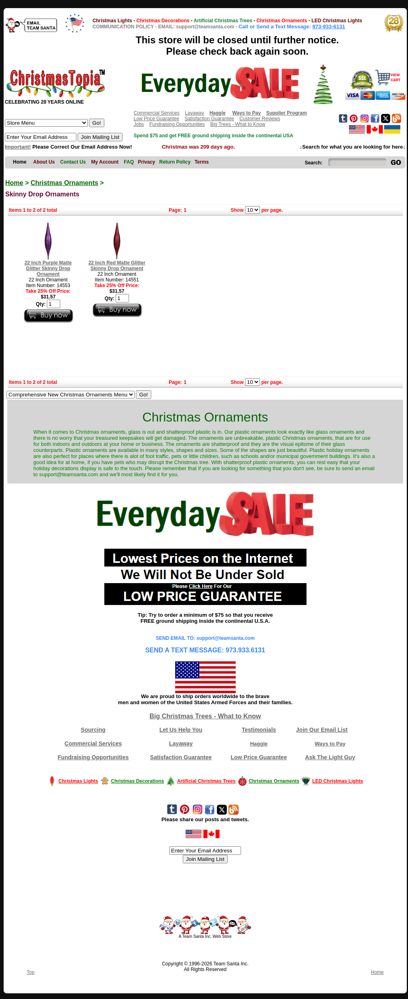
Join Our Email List (322, 729)
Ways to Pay (330, 744)
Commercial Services (156, 113)
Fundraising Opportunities (177, 124)
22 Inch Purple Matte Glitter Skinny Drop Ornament (48, 268)
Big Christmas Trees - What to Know (205, 716)
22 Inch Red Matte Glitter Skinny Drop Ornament (117, 265)
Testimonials (259, 729)
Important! (18, 147)
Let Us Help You (180, 729)
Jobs (138, 124)
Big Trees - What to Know (237, 124)
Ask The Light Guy (330, 757)
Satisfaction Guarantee (209, 118)
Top (30, 972)
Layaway (194, 113)
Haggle (258, 744)
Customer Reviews (259, 118)
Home (14, 182)
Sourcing (93, 729)
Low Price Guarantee (156, 118)
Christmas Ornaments (64, 182)
